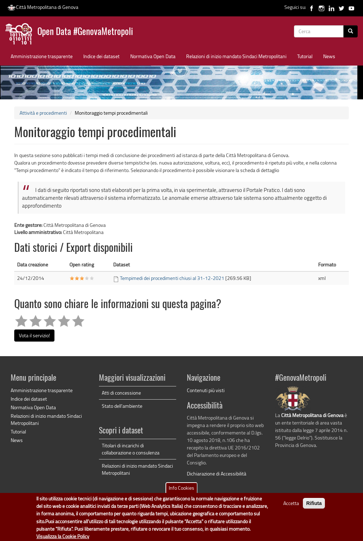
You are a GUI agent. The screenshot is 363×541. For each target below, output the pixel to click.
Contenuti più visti (206, 390)
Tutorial (304, 56)
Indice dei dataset (101, 56)
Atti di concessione (121, 392)
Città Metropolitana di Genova (42, 7)
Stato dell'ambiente (122, 405)
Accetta (291, 507)
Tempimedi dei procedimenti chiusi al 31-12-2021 (172, 278)
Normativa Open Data (152, 56)
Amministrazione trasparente (42, 56)
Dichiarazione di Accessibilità (216, 473)
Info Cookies (181, 492)
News (329, 56)
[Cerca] (350, 31)
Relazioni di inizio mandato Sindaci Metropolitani (236, 56)
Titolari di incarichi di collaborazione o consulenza (130, 449)
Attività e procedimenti (43, 112)
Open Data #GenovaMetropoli (85, 32)
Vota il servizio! (34, 335)
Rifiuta (314, 507)
